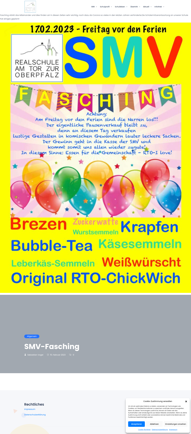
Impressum (173, 430)
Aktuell (146, 6)
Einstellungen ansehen (175, 424)
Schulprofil (105, 6)
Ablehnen (154, 424)
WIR (93, 6)
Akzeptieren (136, 424)
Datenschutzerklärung (160, 430)
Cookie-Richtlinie (144, 430)
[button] (186, 401)
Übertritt (134, 6)
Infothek (158, 6)
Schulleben (120, 6)
